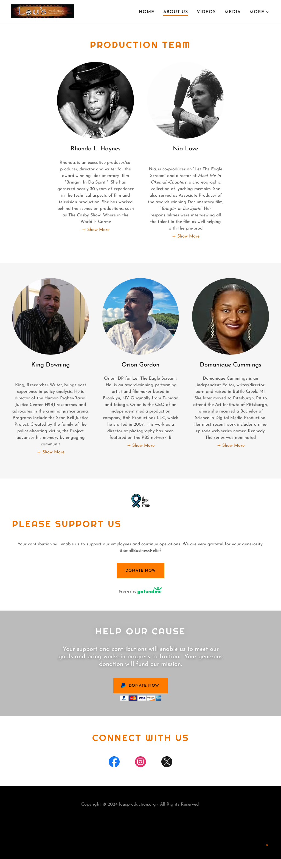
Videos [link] (206, 12)
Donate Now (140, 571)
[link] (42, 11)
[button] (259, 12)
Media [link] (232, 12)
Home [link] (146, 12)
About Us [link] (175, 12)
